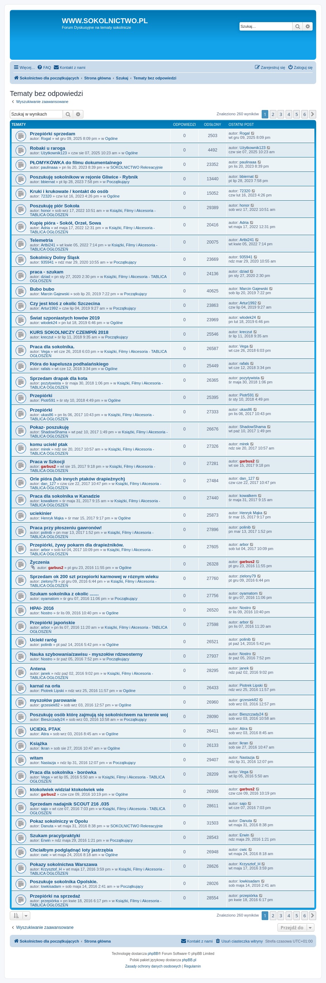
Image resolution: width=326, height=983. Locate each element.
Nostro (46, 613)
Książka (38, 743)
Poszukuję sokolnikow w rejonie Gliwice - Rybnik (84, 177)
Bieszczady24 (53, 719)
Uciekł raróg (43, 639)
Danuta (47, 826)
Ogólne (111, 138)
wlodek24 (49, 323)
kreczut (47, 337)
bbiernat (48, 182)
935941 (47, 262)
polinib (46, 532)
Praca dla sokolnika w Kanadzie (65, 496)
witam (36, 758)
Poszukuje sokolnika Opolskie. (64, 881)
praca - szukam (46, 271)
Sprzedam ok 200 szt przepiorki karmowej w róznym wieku (94, 576)
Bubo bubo (42, 289)
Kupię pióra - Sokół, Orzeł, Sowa (65, 223)
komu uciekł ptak (49, 444)
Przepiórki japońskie (52, 622)
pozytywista (51, 383)
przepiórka (50, 901)
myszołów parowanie (53, 700)
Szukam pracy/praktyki (55, 835)
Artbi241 (48, 245)
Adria (45, 228)
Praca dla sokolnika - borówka (63, 772)
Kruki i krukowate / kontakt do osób (69, 191)
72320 (46, 196)
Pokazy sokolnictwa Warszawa (63, 864)
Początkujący (118, 182)
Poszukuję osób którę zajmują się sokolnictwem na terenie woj (99, 714)
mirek (45, 449)
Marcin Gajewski (55, 294)
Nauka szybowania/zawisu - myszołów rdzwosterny (86, 654)
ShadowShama (54, 432)
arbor (45, 550)
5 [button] (296, 114)
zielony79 (49, 581)
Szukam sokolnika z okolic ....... (64, 593)
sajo (44, 809)
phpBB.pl (189, 960)
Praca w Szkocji (47, 461)
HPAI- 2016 (42, 608)
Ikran (45, 748)
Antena (38, 668)
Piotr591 (48, 400)
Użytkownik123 (54, 153)
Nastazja (48, 763)
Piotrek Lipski (52, 690)
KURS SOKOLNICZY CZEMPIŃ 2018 (69, 332)
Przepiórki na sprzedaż (55, 896)
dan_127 (48, 483)
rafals (45, 369)
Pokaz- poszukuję (49, 427)
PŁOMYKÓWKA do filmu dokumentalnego (76, 162)
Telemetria (41, 240)
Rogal (46, 138)
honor (46, 210)
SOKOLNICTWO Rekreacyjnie (136, 167)
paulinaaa (49, 167)
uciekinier (41, 513)
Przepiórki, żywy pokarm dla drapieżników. (77, 545)
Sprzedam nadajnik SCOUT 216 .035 (69, 804)
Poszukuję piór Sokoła (54, 205)
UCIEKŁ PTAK (45, 729)
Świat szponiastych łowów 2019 (65, 318)
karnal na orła (45, 685)
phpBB (153, 954)
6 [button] (304, 114)
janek (45, 673)
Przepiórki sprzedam (52, 133)
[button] (312, 114)
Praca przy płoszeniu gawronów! (66, 527)
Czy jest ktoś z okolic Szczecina (65, 303)
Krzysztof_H (51, 869)
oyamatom (50, 598)
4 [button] (289, 114)
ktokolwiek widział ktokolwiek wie (67, 789)
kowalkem (49, 501)
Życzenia (40, 562)
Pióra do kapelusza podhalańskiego (69, 364)
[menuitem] (44, 67)
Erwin (46, 840)
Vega (45, 351)
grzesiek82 (50, 705)
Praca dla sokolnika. (52, 346)
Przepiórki (41, 395)
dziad (45, 276)
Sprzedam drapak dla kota (58, 378)
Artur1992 (49, 308)
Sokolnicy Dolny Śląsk (54, 257)
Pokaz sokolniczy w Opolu (59, 821)
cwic (44, 855)
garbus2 (48, 466)
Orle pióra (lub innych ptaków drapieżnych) (77, 478)
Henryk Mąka (52, 518)
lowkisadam (51, 886)
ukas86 (47, 415)
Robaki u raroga (47, 148)
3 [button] (281, 114)
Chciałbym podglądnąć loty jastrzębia (71, 850)
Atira (45, 734)
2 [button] (273, 114)
